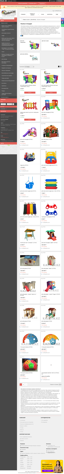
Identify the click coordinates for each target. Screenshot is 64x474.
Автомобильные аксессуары (8, 73)
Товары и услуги (4, 23)
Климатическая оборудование (8, 80)
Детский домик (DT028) (25, 321)
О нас (42, 14)
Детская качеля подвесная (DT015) (28, 191)
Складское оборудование (7, 65)
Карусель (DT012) (24, 165)
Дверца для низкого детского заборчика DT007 (29, 113)
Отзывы (21, 427)
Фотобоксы (4, 83)
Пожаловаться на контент (41, 472)
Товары (3, 90)
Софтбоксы (4, 85)
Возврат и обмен (23, 426)
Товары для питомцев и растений (7, 94)
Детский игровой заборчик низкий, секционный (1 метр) (28, 86)
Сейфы (3, 35)
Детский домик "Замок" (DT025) (49, 268)
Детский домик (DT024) (25, 268)
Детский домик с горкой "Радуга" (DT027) (51, 294)
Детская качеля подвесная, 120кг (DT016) (51, 191)
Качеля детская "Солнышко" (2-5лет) (28, 242)
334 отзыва (53, 0)
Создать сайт (9, 0)
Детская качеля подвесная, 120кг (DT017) (29, 216)
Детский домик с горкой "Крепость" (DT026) (28, 295)
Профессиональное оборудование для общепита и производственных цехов (8, 44)
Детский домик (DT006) (47, 139)
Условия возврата (4, 97)
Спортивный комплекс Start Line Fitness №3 (50, 373)
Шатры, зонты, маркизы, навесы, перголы (7, 26)
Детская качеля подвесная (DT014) (49, 165)
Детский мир (4, 59)
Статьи (21, 431)
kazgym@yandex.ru (5, 137)
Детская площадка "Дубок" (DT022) (49, 242)
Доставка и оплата (24, 438)
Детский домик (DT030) (47, 321)
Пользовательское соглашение (26, 422)
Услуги (3, 51)
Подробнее (42, 3)
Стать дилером (44, 420)
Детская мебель (24, 54)
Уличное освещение (6, 70)
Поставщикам (44, 422)
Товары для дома (5, 78)
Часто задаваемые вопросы (26, 436)
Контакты (49, 14)
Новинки (22, 440)
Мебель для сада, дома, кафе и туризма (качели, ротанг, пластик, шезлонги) (8, 39)
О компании (22, 420)
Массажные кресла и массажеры (6, 62)
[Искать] (15, 18)
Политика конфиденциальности (26, 424)
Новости (22, 429)
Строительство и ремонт (7, 75)
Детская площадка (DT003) (48, 112)
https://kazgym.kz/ (4, 133)
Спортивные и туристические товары (8, 30)
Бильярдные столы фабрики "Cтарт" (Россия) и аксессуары (8, 48)
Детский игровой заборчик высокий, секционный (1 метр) (50, 86)
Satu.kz (37, 471)
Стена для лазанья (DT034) (26, 372)
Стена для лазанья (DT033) (48, 347)
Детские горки (45, 40)
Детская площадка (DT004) (26, 139)
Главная (23, 14)
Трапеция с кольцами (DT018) (48, 216)
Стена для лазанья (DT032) (26, 347)
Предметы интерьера (6, 68)
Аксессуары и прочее (6, 33)
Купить (29, 92)
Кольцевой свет (5, 88)
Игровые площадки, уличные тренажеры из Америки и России (8, 55)
